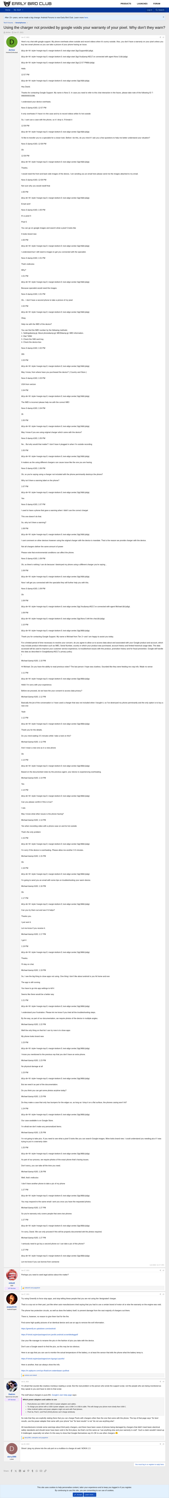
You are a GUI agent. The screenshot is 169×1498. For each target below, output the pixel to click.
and (32, 1288)
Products (126, 4)
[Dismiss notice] (163, 17)
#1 (163, 37)
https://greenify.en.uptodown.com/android (38, 1329)
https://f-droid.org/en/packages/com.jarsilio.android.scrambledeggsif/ (49, 1335)
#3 (163, 1294)
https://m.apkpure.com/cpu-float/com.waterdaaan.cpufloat (45, 1371)
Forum (156, 4)
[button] (22, 10)
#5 (163, 1444)
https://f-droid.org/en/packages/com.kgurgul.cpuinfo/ (42, 1359)
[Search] (159, 10)
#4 (163, 1381)
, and (36, 1437)
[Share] (160, 37)
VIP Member (12, 1288)
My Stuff (17, 10)
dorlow (8, 32)
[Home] (142, 8)
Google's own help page (62, 1395)
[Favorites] (144, 8)
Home (7, 10)
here (86, 18)
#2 (163, 1270)
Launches (142, 4)
